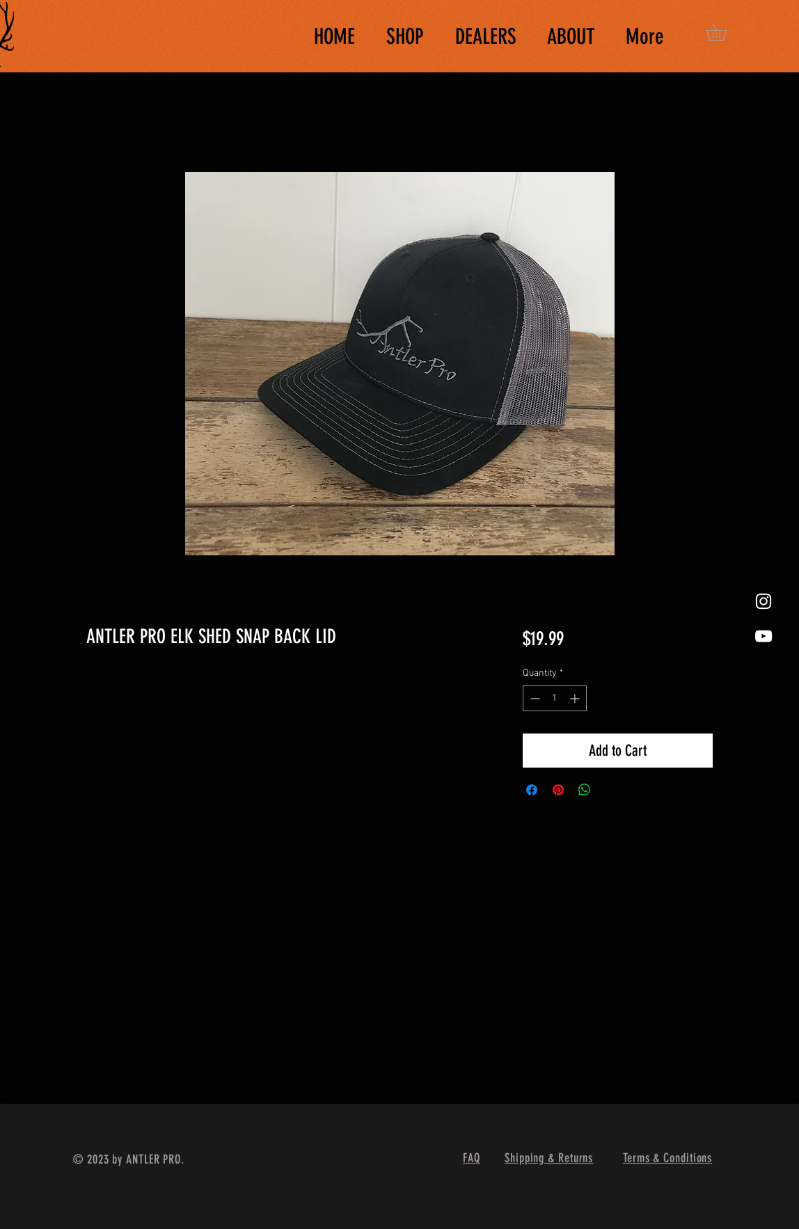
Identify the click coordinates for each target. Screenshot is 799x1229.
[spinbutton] (554, 698)
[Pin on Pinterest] (558, 790)
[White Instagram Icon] (763, 601)
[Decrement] (533, 698)
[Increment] (576, 698)
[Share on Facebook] (531, 790)
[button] (724, 32)
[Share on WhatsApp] (584, 790)
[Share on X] (611, 790)
